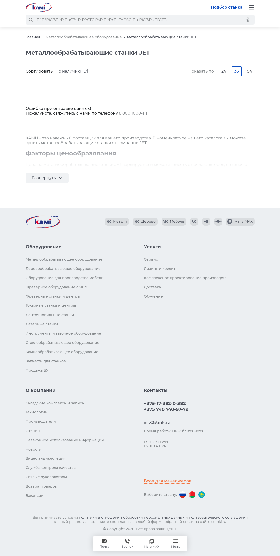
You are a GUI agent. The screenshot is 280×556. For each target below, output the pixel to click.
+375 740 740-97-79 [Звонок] (127, 544)
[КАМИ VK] (194, 222)
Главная (33, 37)
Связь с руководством (46, 477)
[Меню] (252, 7)
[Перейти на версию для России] (182, 494)
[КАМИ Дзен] (218, 222)
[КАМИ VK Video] (117, 222)
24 (223, 71)
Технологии (37, 412)
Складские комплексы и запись (55, 403)
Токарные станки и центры (51, 305)
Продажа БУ (37, 370)
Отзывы (33, 431)
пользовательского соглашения (218, 517)
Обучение (153, 296)
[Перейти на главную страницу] (39, 7)
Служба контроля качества (51, 467)
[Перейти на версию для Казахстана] (201, 494)
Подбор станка (227, 7)
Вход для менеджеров (167, 481)
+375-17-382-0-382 (165, 403)
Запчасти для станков (46, 361)
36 (236, 71)
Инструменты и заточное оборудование (63, 333)
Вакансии (35, 495)
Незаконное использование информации (65, 440)
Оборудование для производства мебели (65, 278)
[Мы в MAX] (151, 544)
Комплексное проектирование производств (185, 278)
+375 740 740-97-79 (166, 409)
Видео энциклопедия (46, 458)
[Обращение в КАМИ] (104, 544)
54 (249, 71)
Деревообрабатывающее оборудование (63, 268)
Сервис (151, 259)
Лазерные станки (42, 324)
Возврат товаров (41, 486)
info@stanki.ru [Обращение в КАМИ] (157, 422)
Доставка (152, 287)
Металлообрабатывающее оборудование (83, 37)
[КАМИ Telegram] (206, 222)
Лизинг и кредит (159, 268)
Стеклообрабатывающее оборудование (62, 342)
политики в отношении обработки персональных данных (131, 517)
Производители (41, 421)
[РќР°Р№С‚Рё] (31, 20)
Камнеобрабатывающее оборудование (62, 352)
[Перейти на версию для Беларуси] (192, 494)
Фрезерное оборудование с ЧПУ (56, 287)
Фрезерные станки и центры (53, 296)
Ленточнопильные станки (50, 315)
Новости (33, 449)
